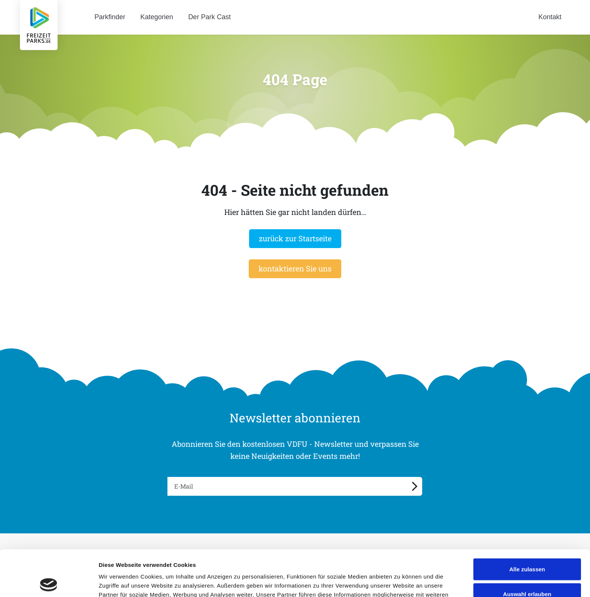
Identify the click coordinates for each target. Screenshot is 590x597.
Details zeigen (400, 582)
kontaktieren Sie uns (295, 268)
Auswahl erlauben (527, 548)
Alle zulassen (527, 523)
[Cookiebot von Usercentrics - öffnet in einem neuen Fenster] (49, 582)
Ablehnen (527, 572)
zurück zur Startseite (295, 238)
